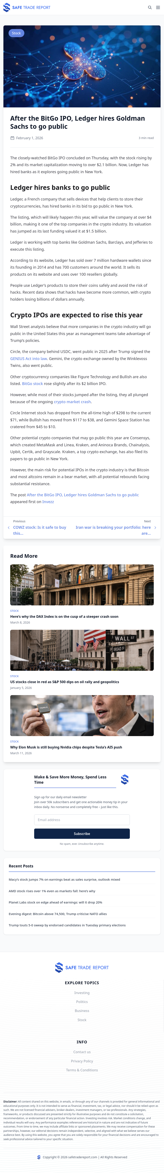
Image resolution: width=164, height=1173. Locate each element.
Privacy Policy (82, 1061)
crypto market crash (72, 401)
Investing (82, 992)
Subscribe (82, 833)
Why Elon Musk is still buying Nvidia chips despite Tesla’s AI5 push (66, 747)
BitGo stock (32, 383)
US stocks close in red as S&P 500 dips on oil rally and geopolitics (64, 681)
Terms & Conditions (82, 1070)
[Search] (150, 7)
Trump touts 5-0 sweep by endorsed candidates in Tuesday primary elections (67, 925)
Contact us (82, 1052)
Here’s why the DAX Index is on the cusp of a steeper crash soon (64, 616)
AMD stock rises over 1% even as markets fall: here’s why (52, 891)
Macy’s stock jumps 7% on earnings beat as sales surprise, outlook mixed (64, 879)
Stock (16, 33)
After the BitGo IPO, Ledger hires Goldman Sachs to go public (83, 494)
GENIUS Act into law (28, 358)
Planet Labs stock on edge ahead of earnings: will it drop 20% (55, 902)
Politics (82, 1001)
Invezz (48, 501)
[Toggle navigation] (158, 7)
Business (82, 1010)
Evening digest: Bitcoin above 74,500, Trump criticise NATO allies (58, 914)
